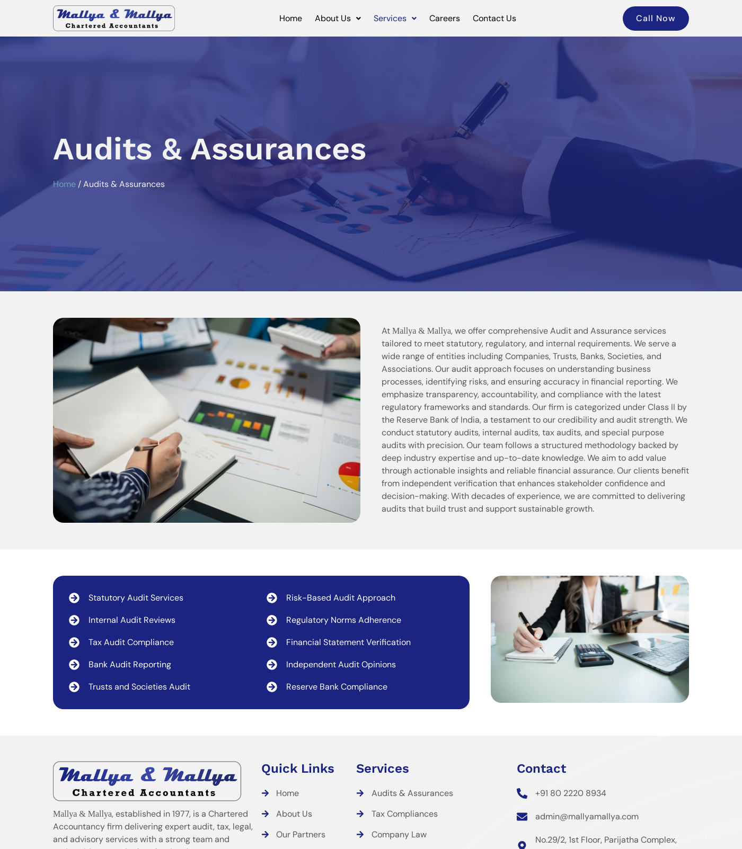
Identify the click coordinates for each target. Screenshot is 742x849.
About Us (338, 18)
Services (395, 18)
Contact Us (494, 18)
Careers (444, 18)
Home (290, 18)
